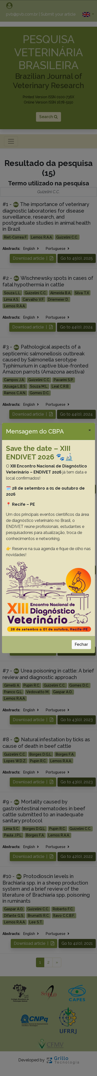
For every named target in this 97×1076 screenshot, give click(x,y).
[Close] (89, 430)
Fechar (81, 644)
